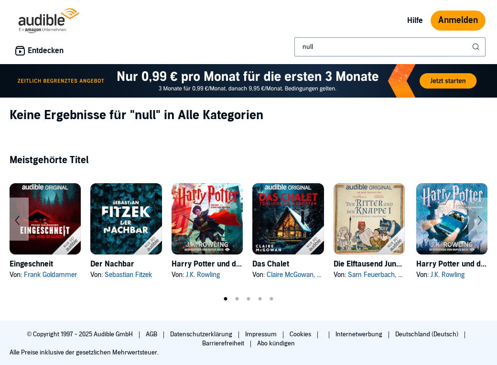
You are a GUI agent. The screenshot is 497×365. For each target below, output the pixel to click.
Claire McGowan (290, 275)
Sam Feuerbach (371, 275)
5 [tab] (271, 299)
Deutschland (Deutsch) (427, 334)
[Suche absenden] (477, 46)
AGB (152, 334)
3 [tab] (248, 299)
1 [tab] (225, 299)
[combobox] (390, 46)
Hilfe (415, 20)
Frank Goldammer (50, 275)
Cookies (301, 334)
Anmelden (458, 20)
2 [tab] (237, 299)
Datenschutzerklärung (202, 334)
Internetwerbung (359, 334)
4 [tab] (260, 299)
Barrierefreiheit (224, 343)
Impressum (261, 334)
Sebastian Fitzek (128, 275)
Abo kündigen (276, 343)
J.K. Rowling (203, 275)
